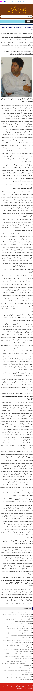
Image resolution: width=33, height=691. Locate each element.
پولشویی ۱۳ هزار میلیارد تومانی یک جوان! (21, 612)
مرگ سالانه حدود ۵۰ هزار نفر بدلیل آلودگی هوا (20, 675)
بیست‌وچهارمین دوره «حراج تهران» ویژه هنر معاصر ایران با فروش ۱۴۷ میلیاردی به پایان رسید (18, 650)
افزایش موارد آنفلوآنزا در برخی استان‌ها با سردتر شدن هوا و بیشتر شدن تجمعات (17, 615)
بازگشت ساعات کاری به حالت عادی (23, 659)
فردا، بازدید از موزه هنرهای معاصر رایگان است (20, 643)
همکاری (19, 2)
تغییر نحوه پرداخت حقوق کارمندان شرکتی (21, 635)
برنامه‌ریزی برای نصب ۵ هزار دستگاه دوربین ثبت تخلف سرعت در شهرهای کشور (17, 664)
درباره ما (31, 2)
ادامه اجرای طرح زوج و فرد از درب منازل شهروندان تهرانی (17, 624)
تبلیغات (14, 2)
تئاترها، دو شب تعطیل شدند (24, 679)
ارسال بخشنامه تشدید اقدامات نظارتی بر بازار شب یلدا (18, 619)
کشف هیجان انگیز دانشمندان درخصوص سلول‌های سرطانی (17, 640)
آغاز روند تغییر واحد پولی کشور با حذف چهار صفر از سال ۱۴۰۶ (16, 677)
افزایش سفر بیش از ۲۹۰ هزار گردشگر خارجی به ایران (18, 654)
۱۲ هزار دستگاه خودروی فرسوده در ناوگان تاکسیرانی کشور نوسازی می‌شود (18, 671)
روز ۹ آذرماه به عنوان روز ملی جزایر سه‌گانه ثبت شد (19, 638)
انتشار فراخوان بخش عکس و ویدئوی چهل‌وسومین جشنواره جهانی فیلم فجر (18, 646)
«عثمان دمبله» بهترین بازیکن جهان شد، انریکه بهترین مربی (17, 656)
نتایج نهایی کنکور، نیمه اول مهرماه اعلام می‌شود (20, 668)
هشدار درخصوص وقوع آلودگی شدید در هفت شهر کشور (18, 626)
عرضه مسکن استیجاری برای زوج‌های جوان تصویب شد (18, 661)
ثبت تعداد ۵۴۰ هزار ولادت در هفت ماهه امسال (20, 633)
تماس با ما (24, 2)
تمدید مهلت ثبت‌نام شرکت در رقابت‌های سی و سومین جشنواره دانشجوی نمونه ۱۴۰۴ (18, 629)
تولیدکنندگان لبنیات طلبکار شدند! (23, 621)
